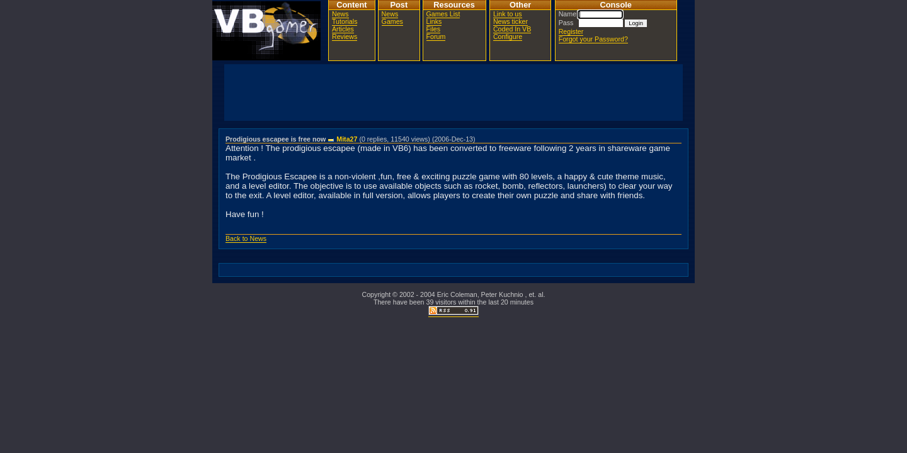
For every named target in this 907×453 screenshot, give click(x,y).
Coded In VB (512, 29)
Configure (507, 36)
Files (433, 29)
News (340, 14)
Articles (343, 29)
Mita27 (346, 139)
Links (434, 21)
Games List (443, 14)
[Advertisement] (453, 92)
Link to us (507, 14)
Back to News (245, 238)
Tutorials (344, 21)
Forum (436, 36)
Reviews (344, 36)
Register (571, 31)
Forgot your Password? (593, 39)
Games (392, 21)
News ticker (510, 21)
